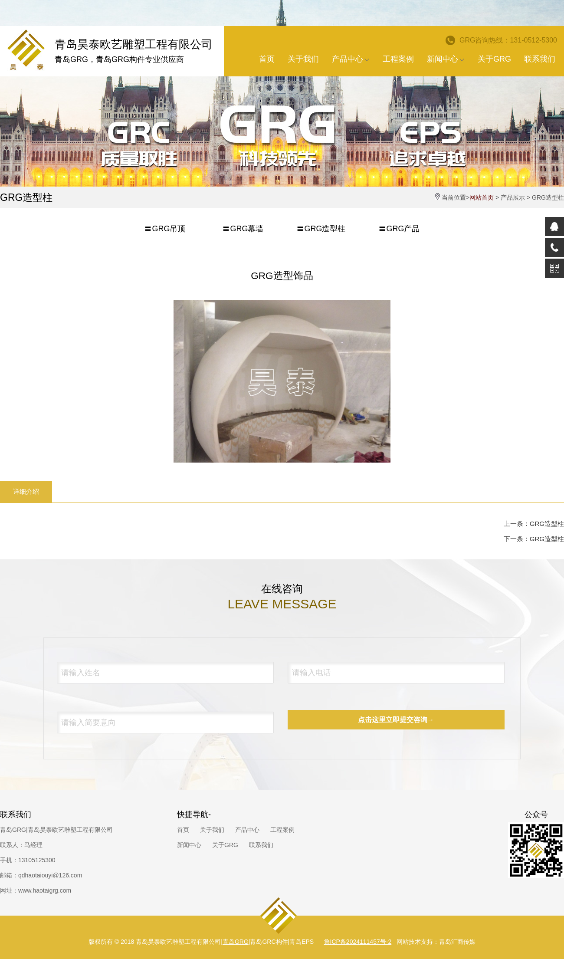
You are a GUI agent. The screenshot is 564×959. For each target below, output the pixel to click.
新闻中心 (446, 59)
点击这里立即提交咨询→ (396, 719)
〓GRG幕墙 (242, 228)
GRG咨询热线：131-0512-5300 (501, 40)
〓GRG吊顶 (164, 228)
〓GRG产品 (399, 228)
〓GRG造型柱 (320, 228)
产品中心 (351, 59)
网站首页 (481, 197)
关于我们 (303, 59)
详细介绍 (26, 491)
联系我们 (539, 59)
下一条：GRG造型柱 (534, 538)
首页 (267, 59)
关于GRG (494, 59)
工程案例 (398, 59)
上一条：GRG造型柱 (534, 523)
